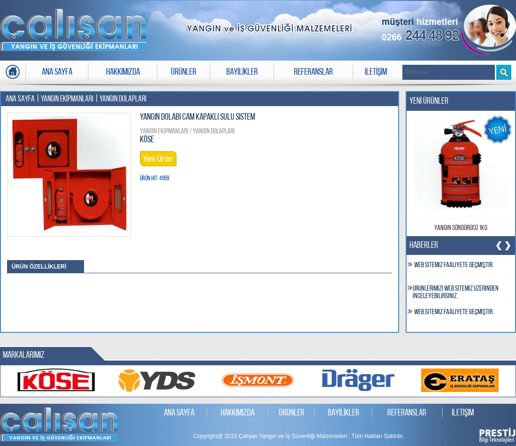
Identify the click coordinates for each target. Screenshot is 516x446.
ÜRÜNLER (183, 72)
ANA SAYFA (57, 72)
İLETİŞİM (376, 72)
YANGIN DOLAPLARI (123, 99)
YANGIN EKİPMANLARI (67, 99)
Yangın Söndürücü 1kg (460, 228)
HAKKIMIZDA (123, 72)
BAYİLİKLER (242, 72)
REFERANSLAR (313, 72)
